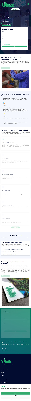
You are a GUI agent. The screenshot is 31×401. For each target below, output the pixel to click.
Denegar (15, 395)
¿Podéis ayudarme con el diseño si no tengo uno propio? (12, 251)
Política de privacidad (17, 399)
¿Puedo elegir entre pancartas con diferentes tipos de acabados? (13, 249)
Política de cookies (13, 399)
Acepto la (6, 44)
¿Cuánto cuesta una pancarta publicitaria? (9, 254)
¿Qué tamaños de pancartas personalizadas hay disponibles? (12, 242)
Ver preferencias (15, 397)
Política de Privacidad (7, 44)
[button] (29, 386)
